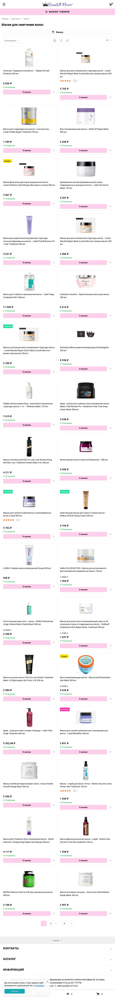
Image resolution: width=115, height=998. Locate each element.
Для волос (16, 18)
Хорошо (14, 991)
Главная (5, 18)
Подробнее (39, 985)
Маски (26, 18)
